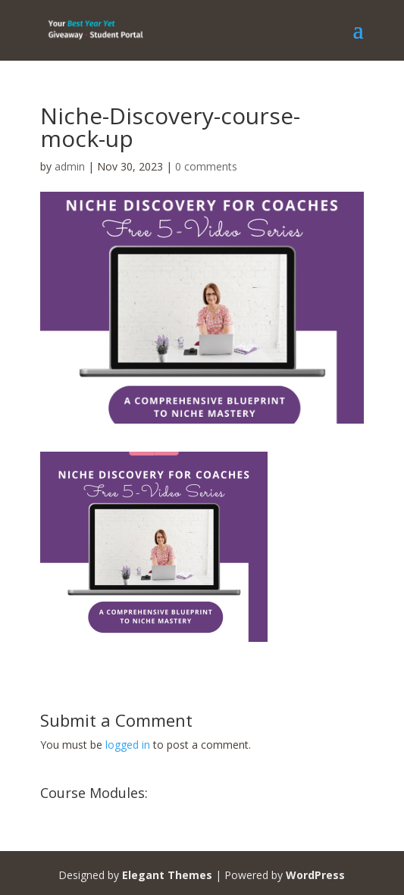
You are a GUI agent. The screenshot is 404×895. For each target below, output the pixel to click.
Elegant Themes (167, 875)
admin (70, 166)
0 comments (206, 166)
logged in (127, 744)
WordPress (315, 875)
